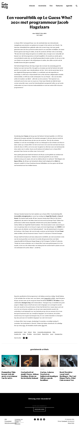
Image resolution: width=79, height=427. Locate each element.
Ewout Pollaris (41, 33)
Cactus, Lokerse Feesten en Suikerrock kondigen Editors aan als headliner (49, 376)
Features (59, 5)
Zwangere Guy (58, 334)
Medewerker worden (18, 421)
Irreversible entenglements (44, 332)
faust (25, 332)
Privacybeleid (8, 421)
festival (29, 332)
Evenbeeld (64, 421)
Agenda (69, 5)
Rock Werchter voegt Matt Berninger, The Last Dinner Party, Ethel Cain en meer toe (68, 376)
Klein (54, 332)
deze (43, 325)
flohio (34, 332)
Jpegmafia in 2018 (49, 298)
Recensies (42, 5)
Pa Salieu (29, 334)
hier (24, 325)
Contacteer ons (19, 419)
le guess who (17, 334)
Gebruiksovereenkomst (10, 423)
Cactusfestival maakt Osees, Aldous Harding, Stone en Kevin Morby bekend (30, 375)
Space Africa (45, 334)
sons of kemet (37, 334)
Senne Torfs (71, 423)
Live (51, 5)
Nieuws (32, 5)
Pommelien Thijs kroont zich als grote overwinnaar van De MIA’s (9, 375)
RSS (6, 419)
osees (24, 334)
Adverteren (17, 423)
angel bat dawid (18, 332)
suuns (51, 334)
